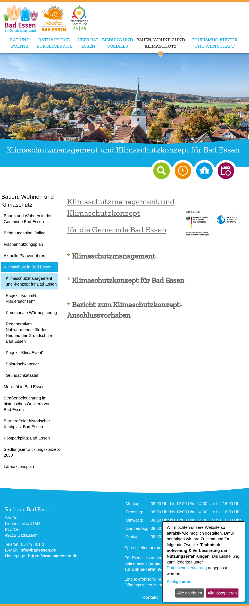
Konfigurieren (179, 581)
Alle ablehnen (189, 593)
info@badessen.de (37, 550)
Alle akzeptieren (222, 593)
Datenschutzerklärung (187, 568)
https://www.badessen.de (52, 556)
